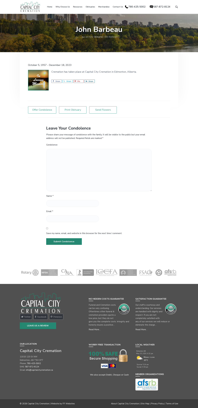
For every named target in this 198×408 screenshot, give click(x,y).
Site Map (145, 403)
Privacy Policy (157, 403)
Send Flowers (103, 109)
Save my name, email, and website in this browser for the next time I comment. (84, 233)
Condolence (51, 144)
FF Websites (69, 403)
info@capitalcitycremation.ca (39, 370)
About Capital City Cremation (125, 403)
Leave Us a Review (38, 325)
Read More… (95, 329)
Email (49, 211)
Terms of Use (172, 403)
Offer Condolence (42, 109)
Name (49, 195)
